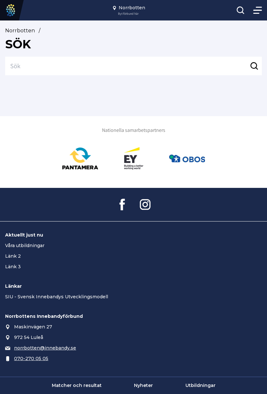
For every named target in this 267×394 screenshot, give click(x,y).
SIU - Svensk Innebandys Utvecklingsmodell (56, 297)
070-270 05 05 (31, 358)
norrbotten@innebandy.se (45, 348)
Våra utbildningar (24, 245)
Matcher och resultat (77, 385)
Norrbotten (20, 31)
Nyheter (143, 385)
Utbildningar (200, 385)
